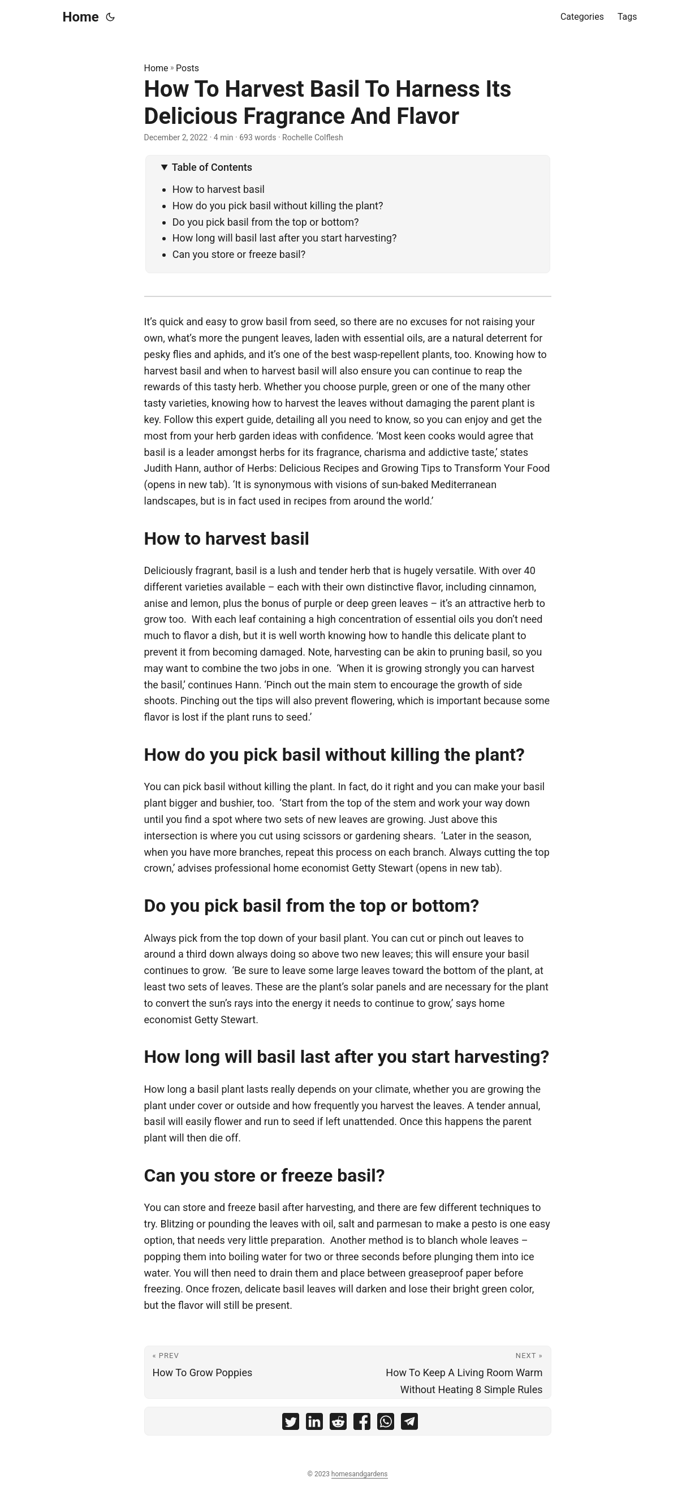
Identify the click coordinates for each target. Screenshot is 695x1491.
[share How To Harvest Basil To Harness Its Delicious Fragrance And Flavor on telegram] (409, 1424)
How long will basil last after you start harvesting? (284, 238)
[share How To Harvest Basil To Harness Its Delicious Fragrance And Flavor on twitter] (290, 1424)
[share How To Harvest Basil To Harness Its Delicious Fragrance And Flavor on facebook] (361, 1424)
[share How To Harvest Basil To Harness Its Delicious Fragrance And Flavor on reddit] (338, 1424)
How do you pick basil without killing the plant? (277, 206)
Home (81, 17)
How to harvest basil (218, 189)
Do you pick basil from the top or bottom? (265, 222)
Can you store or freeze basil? (239, 254)
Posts (187, 68)
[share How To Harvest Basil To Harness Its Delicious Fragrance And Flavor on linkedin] (314, 1424)
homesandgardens (359, 1474)
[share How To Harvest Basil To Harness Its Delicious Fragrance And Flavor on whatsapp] (385, 1424)
